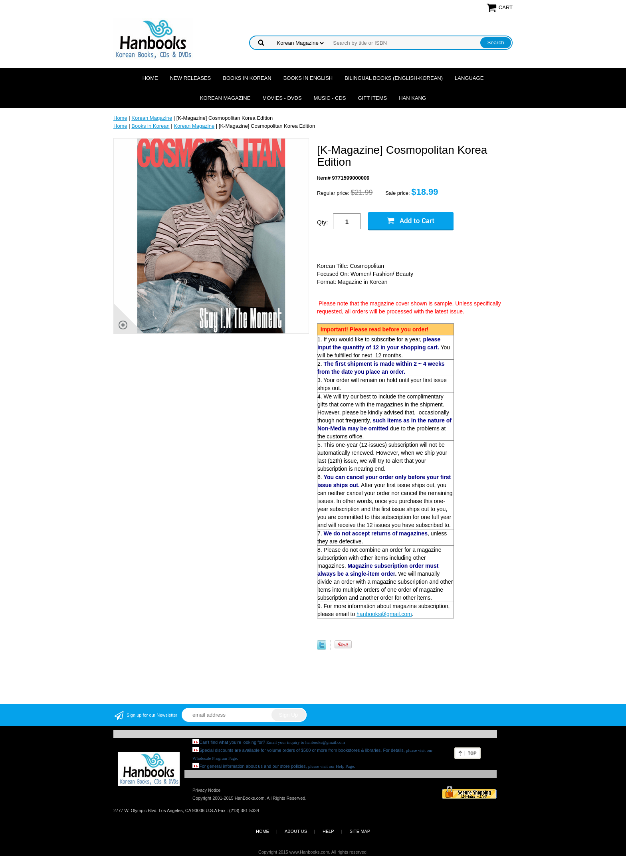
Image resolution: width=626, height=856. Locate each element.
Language (469, 78)
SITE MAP (360, 831)
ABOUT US (296, 831)
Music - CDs (330, 98)
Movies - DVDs (281, 98)
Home (150, 78)
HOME (262, 831)
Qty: (322, 222)
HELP (328, 831)
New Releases (190, 78)
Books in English (308, 78)
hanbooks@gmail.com (384, 614)
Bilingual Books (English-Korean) (394, 78)
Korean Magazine (225, 98)
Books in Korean (247, 78)
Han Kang (412, 98)
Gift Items (372, 98)
